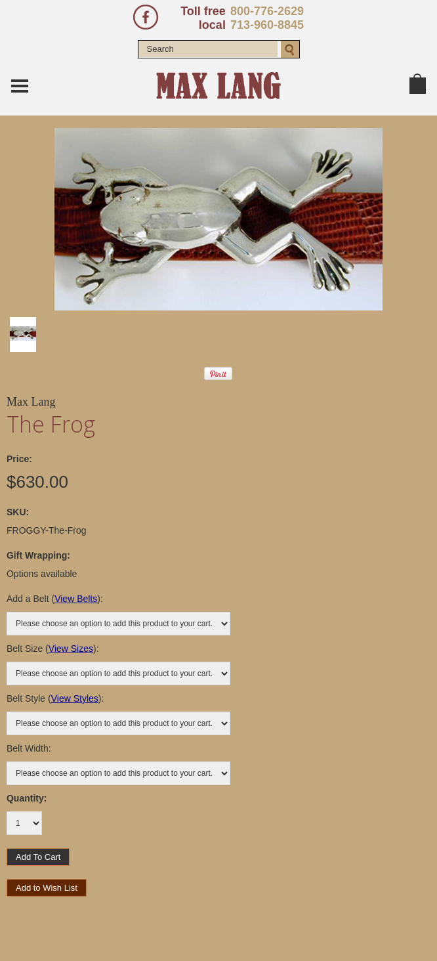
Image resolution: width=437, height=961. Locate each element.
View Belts (75, 598)
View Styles (74, 698)
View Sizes (71, 648)
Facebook (145, 17)
